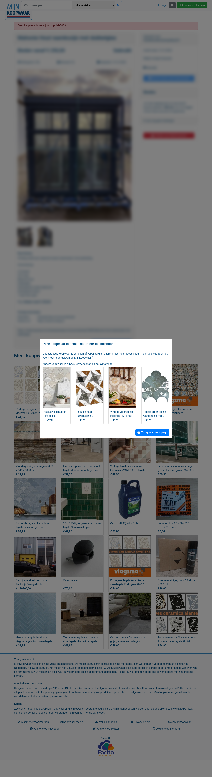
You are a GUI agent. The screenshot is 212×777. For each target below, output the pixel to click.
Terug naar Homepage (152, 432)
